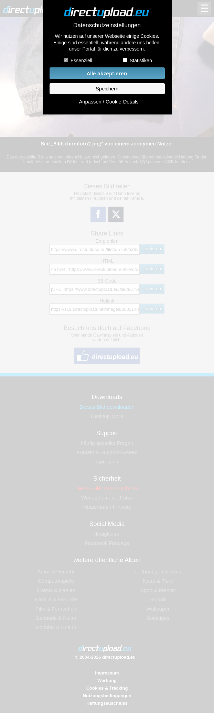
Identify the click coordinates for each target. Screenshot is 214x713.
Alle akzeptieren (107, 73)
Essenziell (81, 60)
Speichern (107, 88)
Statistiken (141, 60)
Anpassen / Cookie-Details (108, 102)
